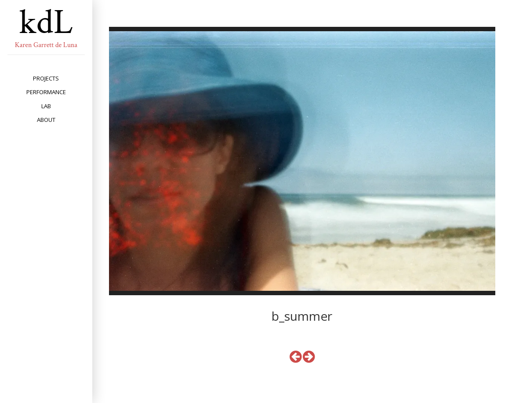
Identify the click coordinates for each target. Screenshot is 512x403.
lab (46, 106)
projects (46, 78)
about (46, 120)
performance (46, 92)
